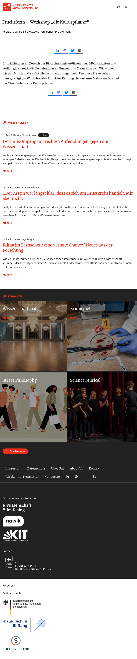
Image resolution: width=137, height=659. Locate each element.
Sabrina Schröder (31, 187)
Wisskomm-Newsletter (22, 476)
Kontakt (95, 468)
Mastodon (76, 477)
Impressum (13, 468)
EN (125, 6)
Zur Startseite (13, 450)
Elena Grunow (29, 135)
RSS (94, 477)
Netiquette (52, 476)
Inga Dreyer (28, 239)
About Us (76, 468)
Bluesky (85, 477)
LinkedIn (67, 477)
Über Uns (57, 468)
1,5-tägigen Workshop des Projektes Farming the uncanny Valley (55, 78)
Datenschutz (36, 468)
